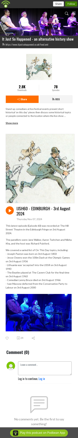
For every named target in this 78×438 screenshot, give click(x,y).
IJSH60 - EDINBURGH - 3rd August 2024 (43, 211)
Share (22, 99)
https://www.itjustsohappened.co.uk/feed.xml (25, 44)
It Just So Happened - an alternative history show (38, 39)
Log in (42, 379)
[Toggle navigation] (74, 13)
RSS (56, 99)
